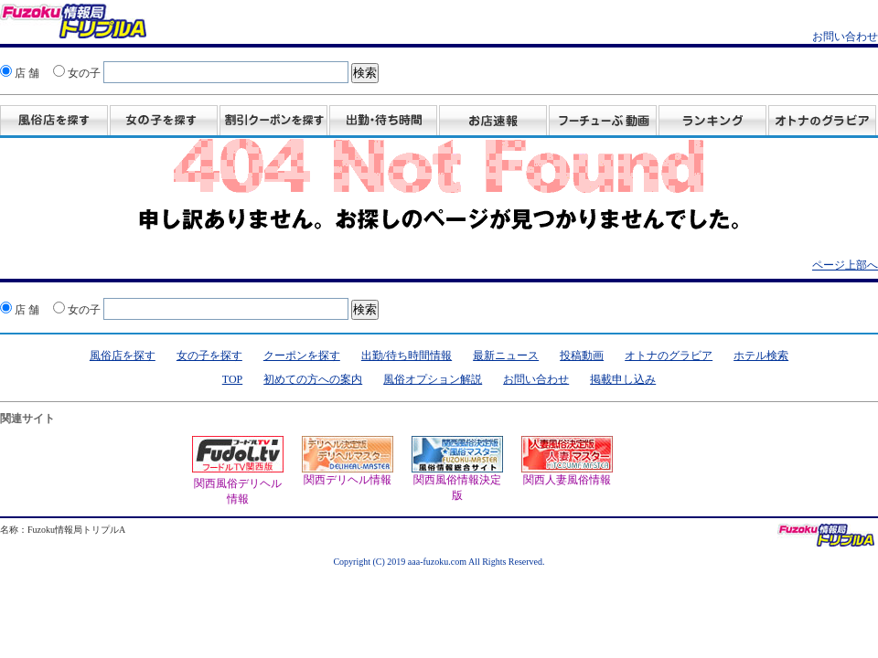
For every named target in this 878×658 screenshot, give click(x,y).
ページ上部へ (845, 265)
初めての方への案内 (312, 379)
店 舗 (19, 73)
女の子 (77, 73)
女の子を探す (164, 121)
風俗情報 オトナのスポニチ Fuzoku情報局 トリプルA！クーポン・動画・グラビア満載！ (73, 24)
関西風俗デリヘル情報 (238, 483)
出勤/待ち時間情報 (406, 355)
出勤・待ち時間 (383, 121)
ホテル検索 (760, 355)
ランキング (712, 121)
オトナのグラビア (668, 355)
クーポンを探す (301, 355)
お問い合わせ (845, 36)
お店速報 (493, 121)
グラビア (822, 121)
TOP (232, 379)
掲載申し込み (623, 379)
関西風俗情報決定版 (457, 469)
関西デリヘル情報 (347, 461)
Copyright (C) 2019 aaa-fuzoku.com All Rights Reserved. (438, 562)
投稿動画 (603, 121)
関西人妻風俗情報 (567, 461)
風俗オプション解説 (432, 379)
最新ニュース (506, 355)
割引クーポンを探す (273, 121)
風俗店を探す (54, 121)
